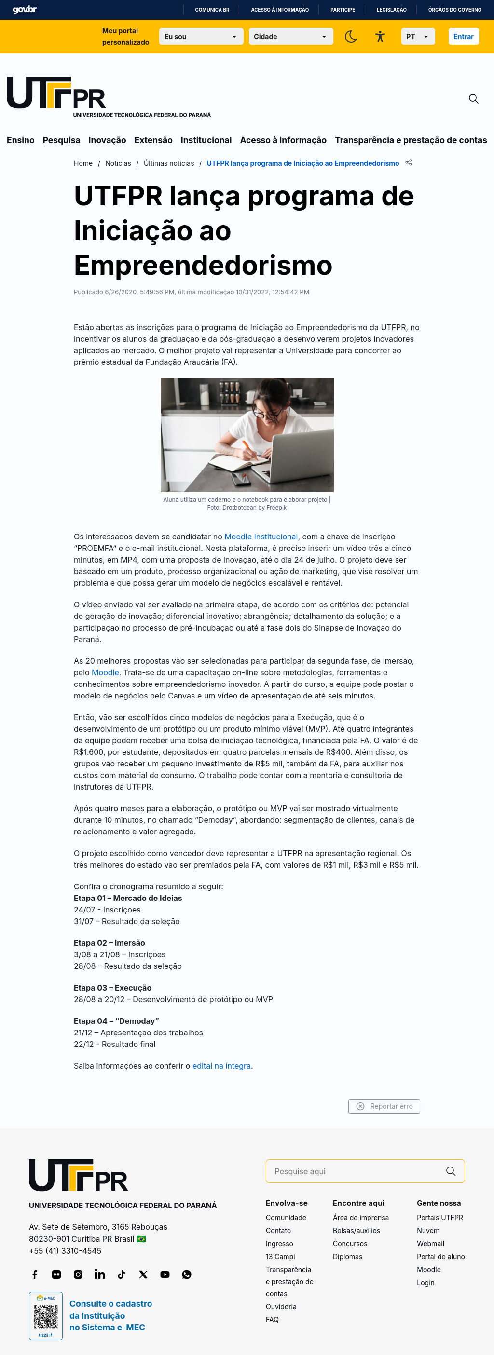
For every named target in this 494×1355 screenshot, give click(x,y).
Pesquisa (62, 140)
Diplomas (347, 1256)
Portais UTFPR (440, 1217)
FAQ (272, 1319)
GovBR (25, 9)
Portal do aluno (441, 1256)
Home (83, 163)
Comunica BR (212, 10)
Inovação (107, 140)
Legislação (392, 10)
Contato (278, 1230)
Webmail (430, 1243)
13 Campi (280, 1256)
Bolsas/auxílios (356, 1230)
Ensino (21, 140)
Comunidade (286, 1217)
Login (426, 1282)
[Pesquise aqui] (356, 1172)
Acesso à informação (280, 10)
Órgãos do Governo (454, 10)
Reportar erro (384, 1106)
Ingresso (279, 1243)
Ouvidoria (281, 1306)
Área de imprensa (361, 1217)
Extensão (154, 140)
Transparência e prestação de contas (411, 140)
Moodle (429, 1269)
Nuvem (428, 1230)
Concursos (350, 1243)
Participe (342, 10)
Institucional (206, 140)
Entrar (463, 36)
